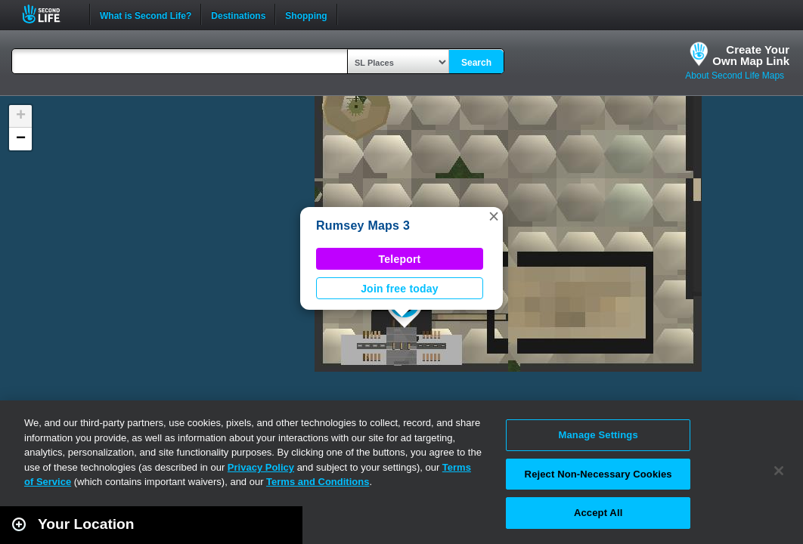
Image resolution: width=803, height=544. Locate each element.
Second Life (49, 14)
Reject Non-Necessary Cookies (598, 474)
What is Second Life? (145, 14)
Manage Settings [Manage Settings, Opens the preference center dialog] (598, 434)
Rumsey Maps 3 (363, 225)
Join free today (400, 289)
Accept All (598, 512)
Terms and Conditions (317, 481)
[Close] (778, 470)
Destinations (238, 14)
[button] (494, 216)
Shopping (306, 14)
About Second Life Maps (734, 75)
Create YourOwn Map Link (750, 55)
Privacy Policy (261, 467)
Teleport (400, 259)
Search (476, 62)
